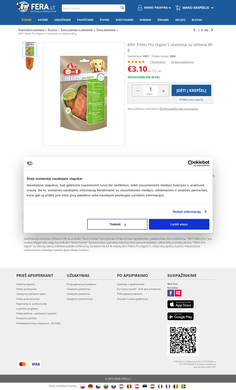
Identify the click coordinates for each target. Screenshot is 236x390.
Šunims (27, 20)
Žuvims (105, 20)
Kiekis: (150, 94)
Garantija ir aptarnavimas (130, 284)
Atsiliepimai (87, 229)
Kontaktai (172, 287)
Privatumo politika (26, 318)
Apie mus (172, 283)
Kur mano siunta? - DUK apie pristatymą (138, 289)
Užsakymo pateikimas (78, 293)
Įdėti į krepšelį (191, 90)
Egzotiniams (124, 20)
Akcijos (180, 20)
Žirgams (163, 20)
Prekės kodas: (160, 56)
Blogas (197, 20)
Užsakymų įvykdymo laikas (31, 293)
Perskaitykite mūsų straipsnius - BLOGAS (38, 323)
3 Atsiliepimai (158, 62)
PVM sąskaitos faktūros (129, 293)
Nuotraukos (116, 229)
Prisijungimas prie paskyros (81, 284)
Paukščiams (85, 20)
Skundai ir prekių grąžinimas (132, 298)
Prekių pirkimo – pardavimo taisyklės (36, 313)
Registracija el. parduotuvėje (31, 303)
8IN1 (146, 56)
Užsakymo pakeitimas (78, 289)
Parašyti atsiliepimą (182, 62)
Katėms (43, 20)
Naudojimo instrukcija (156, 229)
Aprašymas (36, 229)
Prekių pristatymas (26, 289)
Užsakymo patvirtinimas (80, 298)
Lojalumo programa (27, 308)
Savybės (61, 229)
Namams (145, 20)
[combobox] (93, 8)
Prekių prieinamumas (27, 298)
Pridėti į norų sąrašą (191, 99)
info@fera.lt (192, 216)
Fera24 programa (25, 284)
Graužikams (62, 20)
